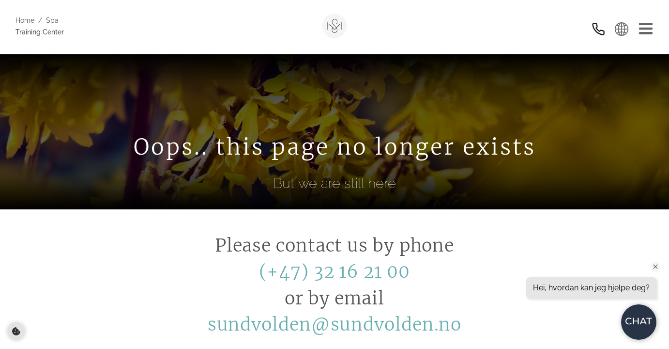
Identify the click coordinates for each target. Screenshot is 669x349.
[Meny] (645, 29)
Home (24, 20)
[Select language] (621, 29)
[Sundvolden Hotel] (334, 26)
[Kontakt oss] (598, 29)
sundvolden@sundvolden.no (335, 324)
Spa (52, 20)
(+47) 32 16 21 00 (334, 272)
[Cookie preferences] (16, 331)
